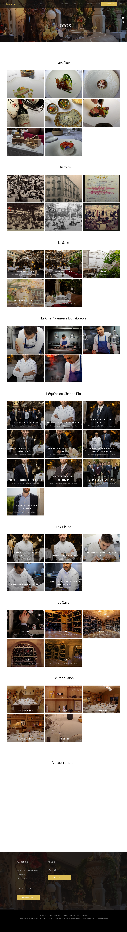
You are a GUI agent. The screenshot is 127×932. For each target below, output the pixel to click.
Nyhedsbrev (59, 877)
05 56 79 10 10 (22, 878)
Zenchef (84, 915)
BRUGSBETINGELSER (45, 919)
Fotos (53, 4)
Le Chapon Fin (9, 4)
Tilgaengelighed (102, 919)
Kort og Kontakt (93, 4)
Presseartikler (76, 4)
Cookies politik (89, 919)
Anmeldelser (64, 4)
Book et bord (109, 4)
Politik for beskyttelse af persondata (69, 919)
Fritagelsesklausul (28, 919)
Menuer (44, 4)
